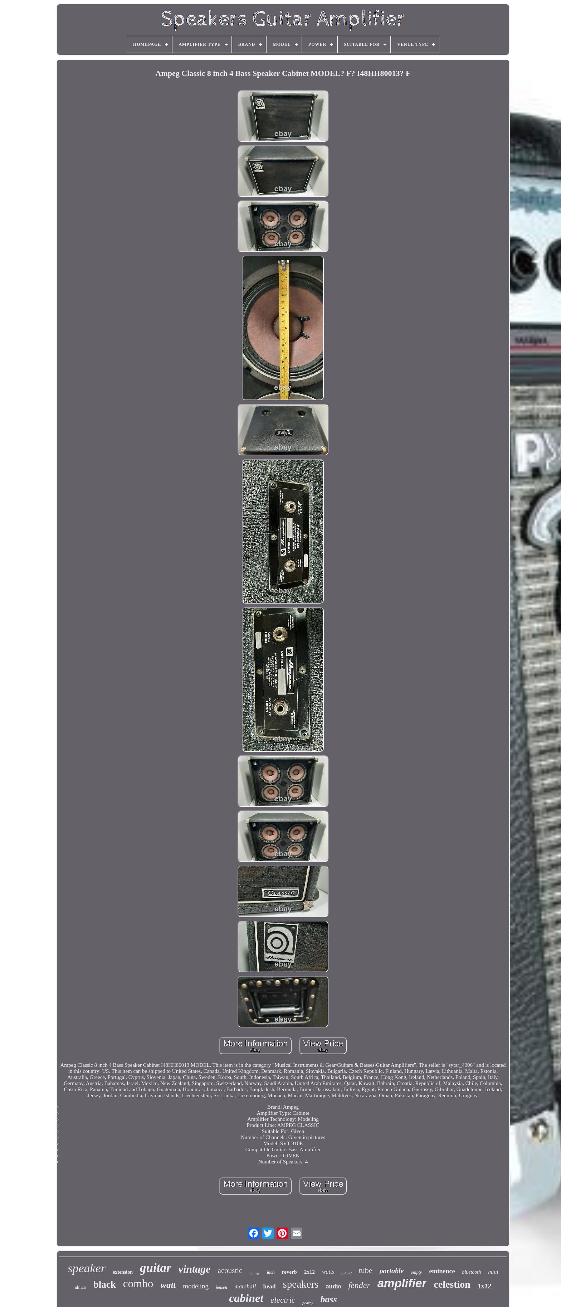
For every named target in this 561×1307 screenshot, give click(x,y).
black (104, 1284)
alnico (80, 1287)
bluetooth (471, 1272)
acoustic (230, 1270)
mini (493, 1272)
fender (359, 1285)
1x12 (484, 1286)
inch (271, 1272)
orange (254, 1273)
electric (282, 1300)
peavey (307, 1303)
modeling (196, 1286)
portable (392, 1271)
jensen (221, 1287)
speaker (87, 1268)
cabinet (246, 1298)
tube (365, 1270)
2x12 (309, 1272)
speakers (301, 1284)
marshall (245, 1286)
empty (416, 1272)
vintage (195, 1269)
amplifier (402, 1283)
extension (123, 1272)
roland (346, 1273)
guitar (155, 1268)
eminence (442, 1271)
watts (328, 1272)
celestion (452, 1284)
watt (168, 1285)
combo (138, 1283)
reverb (289, 1272)
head (269, 1286)
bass (329, 1299)
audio (333, 1286)
